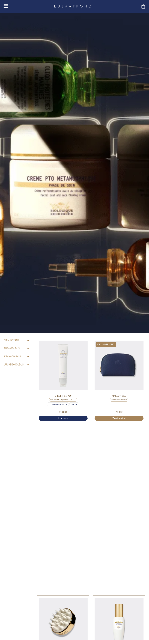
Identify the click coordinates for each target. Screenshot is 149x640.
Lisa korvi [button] (63, 418)
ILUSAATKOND (72, 6)
